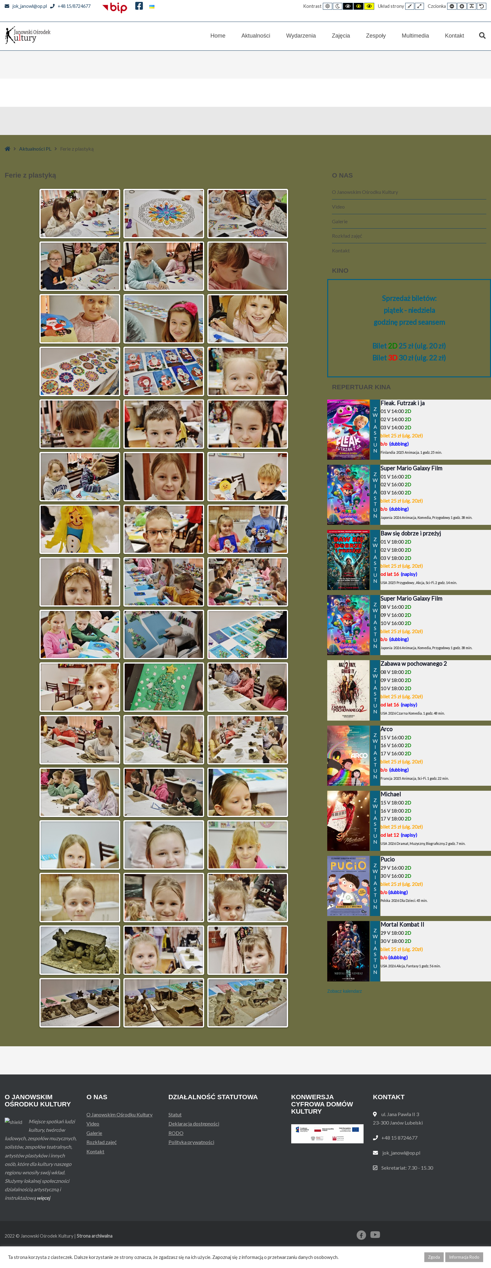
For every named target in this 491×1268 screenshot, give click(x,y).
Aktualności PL (35, 149)
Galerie (340, 221)
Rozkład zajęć (347, 236)
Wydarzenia (301, 36)
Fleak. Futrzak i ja (402, 403)
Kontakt (454, 36)
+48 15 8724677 (399, 1138)
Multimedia (415, 36)
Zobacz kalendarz (344, 991)
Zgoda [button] (434, 1257)
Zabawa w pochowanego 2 (413, 663)
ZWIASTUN (375, 429)
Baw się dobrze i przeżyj (410, 533)
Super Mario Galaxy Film (411, 468)
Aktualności (255, 36)
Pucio (387, 859)
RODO (175, 1133)
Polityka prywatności (191, 1142)
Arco (386, 729)
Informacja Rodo (464, 1257)
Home (217, 36)
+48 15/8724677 (70, 6)
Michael (390, 794)
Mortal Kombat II (402, 924)
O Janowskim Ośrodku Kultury (365, 192)
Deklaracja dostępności (193, 1123)
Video (338, 207)
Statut (175, 1114)
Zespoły (376, 36)
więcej (43, 1215)
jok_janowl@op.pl (26, 6)
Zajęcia (341, 36)
